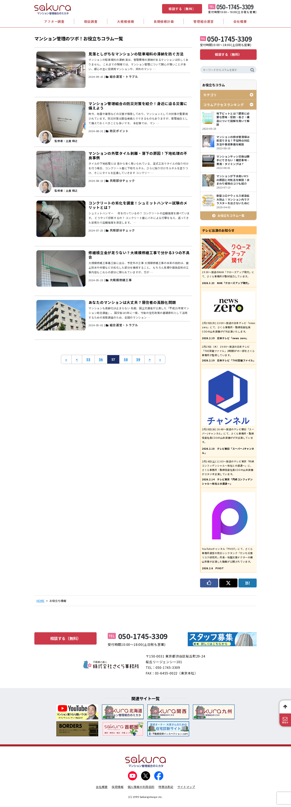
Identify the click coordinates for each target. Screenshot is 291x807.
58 (126, 359)
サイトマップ (186, 787)
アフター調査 (54, 21)
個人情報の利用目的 (141, 787)
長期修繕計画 (164, 21)
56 (101, 359)
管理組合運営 (203, 21)
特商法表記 (165, 787)
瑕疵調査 (91, 21)
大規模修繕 (125, 21)
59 (138, 359)
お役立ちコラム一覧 (231, 215)
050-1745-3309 (234, 6)
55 (88, 359)
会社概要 (240, 21)
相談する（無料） (182, 8)
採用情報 (118, 787)
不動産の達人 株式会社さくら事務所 (111, 664)
